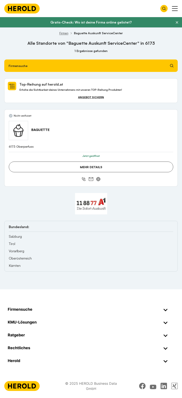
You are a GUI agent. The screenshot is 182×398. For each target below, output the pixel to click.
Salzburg (15, 236)
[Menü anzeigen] (175, 8)
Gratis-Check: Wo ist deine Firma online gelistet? (91, 22)
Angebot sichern (91, 97)
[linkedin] (164, 386)
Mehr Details (91, 167)
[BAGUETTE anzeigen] (18, 130)
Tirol (12, 244)
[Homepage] (22, 8)
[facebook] (142, 386)
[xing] (174, 386)
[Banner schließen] (176, 22)
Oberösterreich (20, 258)
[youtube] (153, 386)
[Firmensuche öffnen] (164, 8)
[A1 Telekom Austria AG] (91, 203)
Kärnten (15, 265)
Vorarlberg (16, 251)
